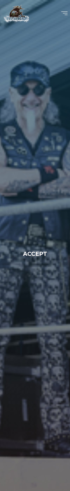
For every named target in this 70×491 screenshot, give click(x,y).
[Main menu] (64, 13)
